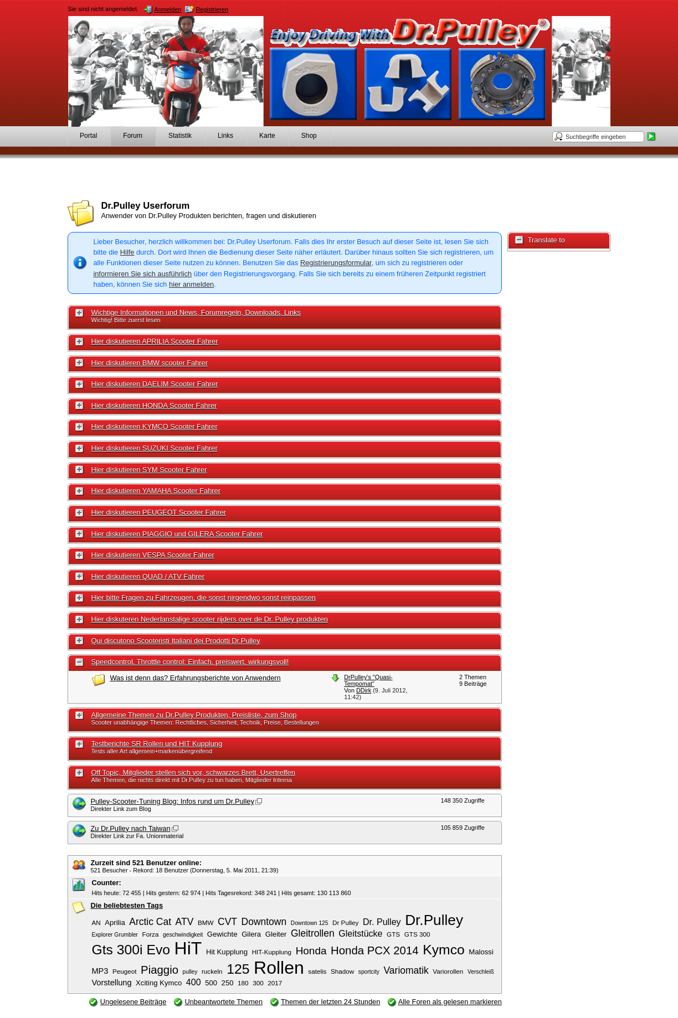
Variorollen (448, 971)
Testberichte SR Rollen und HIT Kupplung (156, 744)
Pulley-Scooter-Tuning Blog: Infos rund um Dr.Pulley (172, 801)
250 (228, 983)
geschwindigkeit (183, 935)
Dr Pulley (345, 922)
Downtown (264, 921)
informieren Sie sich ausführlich (142, 274)
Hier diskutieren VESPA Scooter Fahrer (152, 555)
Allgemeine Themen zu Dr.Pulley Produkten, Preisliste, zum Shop (193, 715)
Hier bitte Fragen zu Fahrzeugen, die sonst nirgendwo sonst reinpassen (203, 597)
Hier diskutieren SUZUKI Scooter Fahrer (154, 448)
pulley (190, 972)
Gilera (251, 934)
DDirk (363, 690)
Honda (311, 951)
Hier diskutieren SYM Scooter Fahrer (149, 470)
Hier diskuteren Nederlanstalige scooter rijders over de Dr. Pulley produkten (209, 619)
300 (258, 982)
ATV (185, 921)
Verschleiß (481, 972)
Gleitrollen (313, 933)
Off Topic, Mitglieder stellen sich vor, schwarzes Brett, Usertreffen (193, 772)
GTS (393, 934)
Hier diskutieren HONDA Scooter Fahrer (154, 405)
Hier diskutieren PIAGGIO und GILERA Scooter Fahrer (177, 534)
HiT (188, 948)
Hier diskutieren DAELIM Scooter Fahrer (154, 384)
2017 (275, 982)
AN (95, 922)
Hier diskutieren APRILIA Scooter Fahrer (154, 341)
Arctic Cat (150, 921)
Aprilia (115, 922)
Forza (150, 934)
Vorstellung (111, 982)
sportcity (368, 972)
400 (193, 982)
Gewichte (222, 934)
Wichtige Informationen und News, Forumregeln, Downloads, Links (195, 312)
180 (243, 982)
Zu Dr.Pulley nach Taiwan (130, 828)
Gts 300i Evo (130, 949)
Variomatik (405, 970)
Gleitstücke (360, 933)
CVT (227, 921)
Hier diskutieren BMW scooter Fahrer (149, 363)
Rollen (279, 968)
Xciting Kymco (159, 983)
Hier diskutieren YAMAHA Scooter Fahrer (155, 491)
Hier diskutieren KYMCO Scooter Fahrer (154, 426)
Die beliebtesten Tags (126, 905)
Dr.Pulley (434, 920)
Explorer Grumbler (114, 935)
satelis (317, 971)
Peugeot (124, 971)
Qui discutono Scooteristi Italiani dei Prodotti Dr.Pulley (175, 641)
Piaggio (159, 970)
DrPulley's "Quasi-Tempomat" (368, 680)
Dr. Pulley (382, 922)
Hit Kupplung (227, 952)
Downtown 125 (309, 923)
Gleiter (276, 934)
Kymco (444, 949)
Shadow (342, 971)
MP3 (99, 971)
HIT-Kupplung (271, 951)
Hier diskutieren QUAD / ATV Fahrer (147, 576)
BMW (206, 922)
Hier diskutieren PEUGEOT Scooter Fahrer (158, 512)
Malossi (481, 952)
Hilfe (127, 252)
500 (211, 983)
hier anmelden (191, 284)
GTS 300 (417, 934)
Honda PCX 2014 (375, 950)
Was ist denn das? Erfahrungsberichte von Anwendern (195, 678)
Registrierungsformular (336, 263)
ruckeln (212, 971)
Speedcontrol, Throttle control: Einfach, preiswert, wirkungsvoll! (190, 662)
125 (238, 969)
